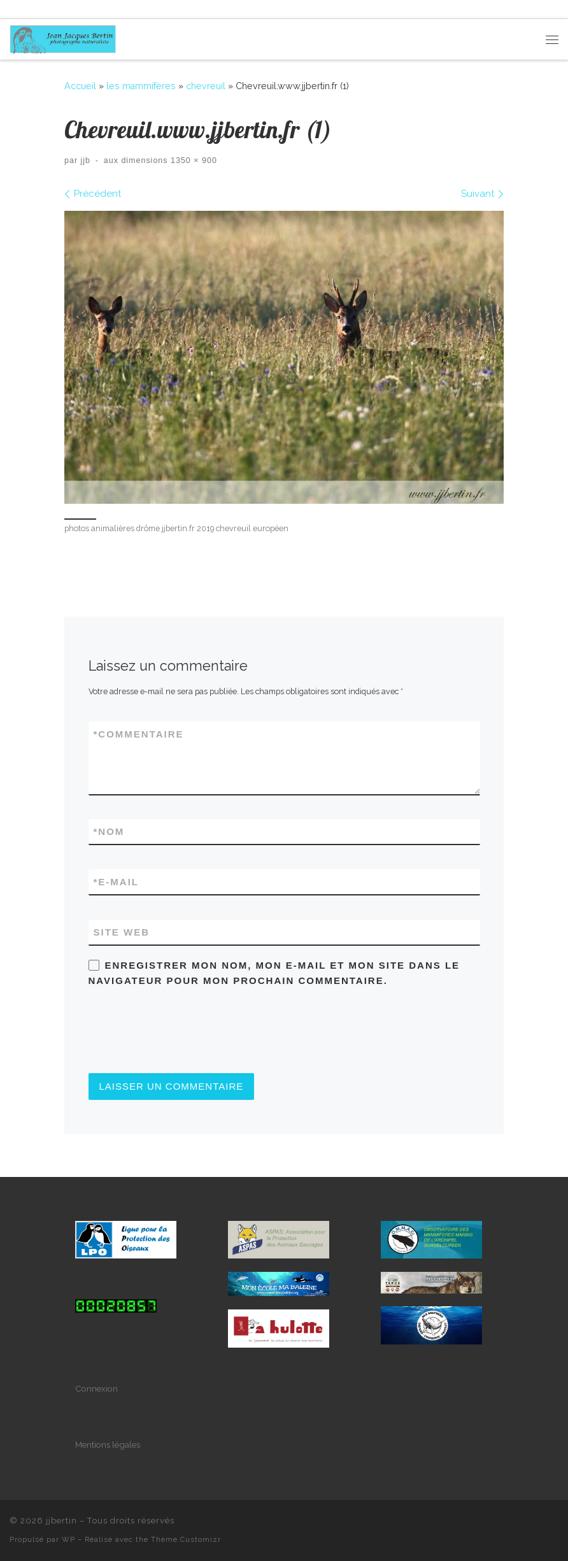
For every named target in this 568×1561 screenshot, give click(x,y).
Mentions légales (107, 1444)
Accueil (80, 86)
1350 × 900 (192, 160)
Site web (122, 932)
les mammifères (141, 86)
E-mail (116, 881)
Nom (109, 831)
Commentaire (139, 734)
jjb (86, 160)
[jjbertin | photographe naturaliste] (63, 37)
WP (68, 1539)
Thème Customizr (186, 1539)
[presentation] (185, 1030)
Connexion (96, 1388)
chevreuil (205, 86)
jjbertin (61, 1520)
